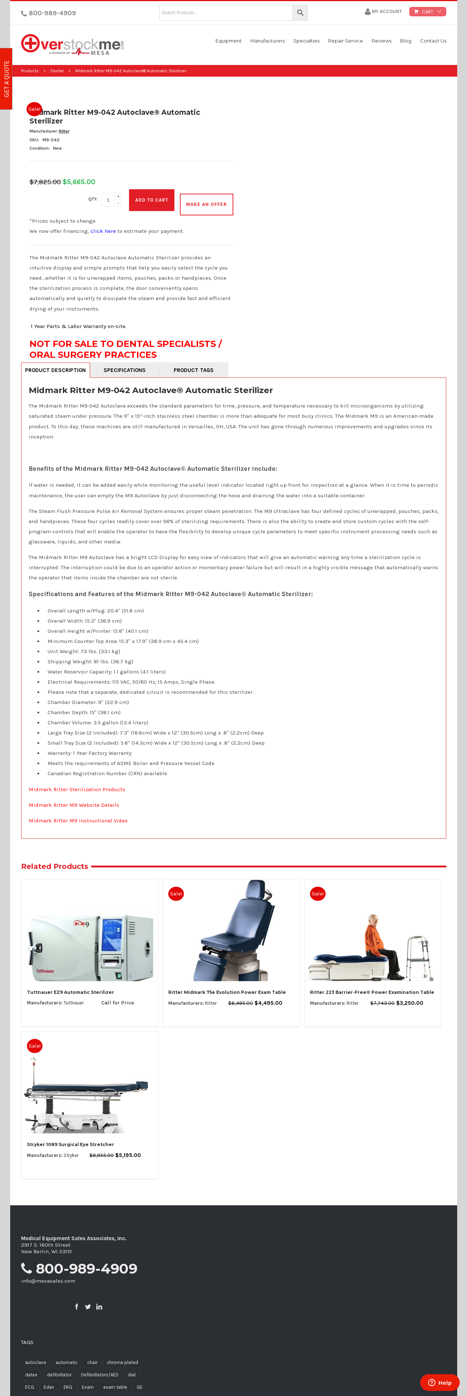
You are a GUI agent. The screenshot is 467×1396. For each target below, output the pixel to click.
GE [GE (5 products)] (139, 1382)
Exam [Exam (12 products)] (88, 1382)
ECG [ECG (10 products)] (29, 1382)
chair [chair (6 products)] (92, 1357)
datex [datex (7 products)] (31, 1369)
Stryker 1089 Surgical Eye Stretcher (70, 1139)
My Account (383, 11)
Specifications (125, 365)
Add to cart (151, 197)
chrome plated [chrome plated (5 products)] (122, 1357)
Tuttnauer (74, 997)
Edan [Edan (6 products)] (49, 1382)
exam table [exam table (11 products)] (115, 1382)
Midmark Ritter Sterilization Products (77, 784)
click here (103, 226)
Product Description (55, 365)
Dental (57, 70)
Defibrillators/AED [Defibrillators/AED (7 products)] (99, 1369)
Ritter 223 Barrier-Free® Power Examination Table (372, 987)
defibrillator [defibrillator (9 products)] (59, 1369)
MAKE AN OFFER (206, 197)
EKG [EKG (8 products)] (68, 1382)
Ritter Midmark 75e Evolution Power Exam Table (227, 987)
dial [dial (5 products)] (132, 1369)
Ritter (64, 131)
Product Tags (194, 365)
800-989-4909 (48, 13)
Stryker (71, 1150)
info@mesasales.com (48, 1275)
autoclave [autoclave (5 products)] (35, 1357)
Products (30, 70)
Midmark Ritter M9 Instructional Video (78, 815)
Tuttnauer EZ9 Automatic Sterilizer (70, 987)
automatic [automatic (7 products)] (67, 1357)
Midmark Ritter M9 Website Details (74, 799)
